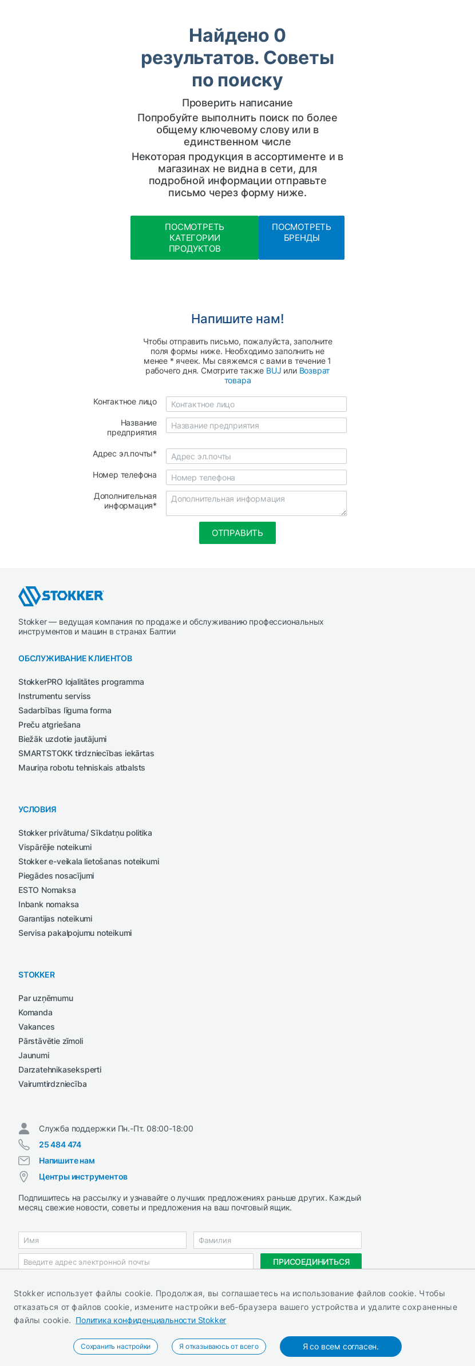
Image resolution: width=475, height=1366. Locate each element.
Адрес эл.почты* (125, 453)
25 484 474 (60, 1144)
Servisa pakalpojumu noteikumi (75, 933)
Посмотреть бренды (301, 232)
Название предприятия (132, 427)
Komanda (35, 1012)
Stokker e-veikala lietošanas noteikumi (88, 861)
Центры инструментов (83, 1176)
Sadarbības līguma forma (64, 710)
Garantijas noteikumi (55, 918)
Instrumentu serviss (54, 696)
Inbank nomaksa (48, 904)
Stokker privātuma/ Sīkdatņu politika (85, 832)
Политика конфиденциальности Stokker (151, 1320)
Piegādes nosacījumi (56, 875)
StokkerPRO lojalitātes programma (81, 681)
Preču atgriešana (49, 724)
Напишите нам (67, 1160)
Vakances (36, 1026)
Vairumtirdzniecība (52, 1084)
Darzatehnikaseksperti (59, 1069)
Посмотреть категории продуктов (194, 237)
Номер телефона (125, 474)
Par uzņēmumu (45, 998)
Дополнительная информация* (125, 500)
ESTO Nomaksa (47, 890)
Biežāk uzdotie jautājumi (62, 739)
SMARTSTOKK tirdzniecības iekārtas (86, 753)
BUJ (273, 370)
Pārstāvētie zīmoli (50, 1041)
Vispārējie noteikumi (55, 847)
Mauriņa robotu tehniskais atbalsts (81, 767)
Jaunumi (33, 1055)
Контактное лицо (125, 401)
